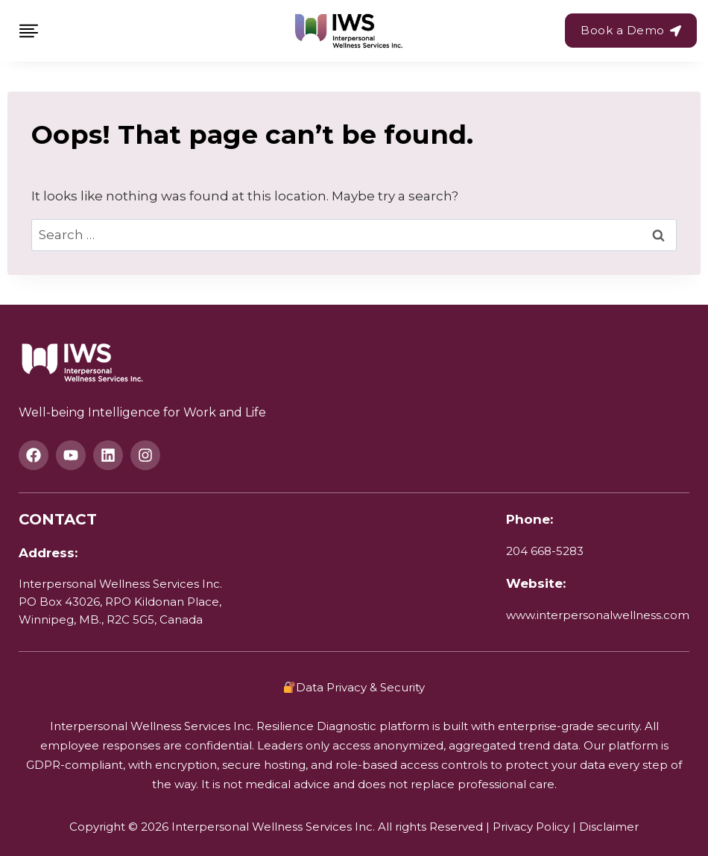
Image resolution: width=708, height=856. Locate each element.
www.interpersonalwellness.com (597, 615)
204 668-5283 (545, 551)
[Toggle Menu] (28, 30)
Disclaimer (609, 826)
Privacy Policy (531, 826)
